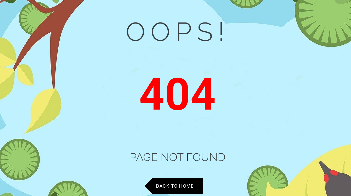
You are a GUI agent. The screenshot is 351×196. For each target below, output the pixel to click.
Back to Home (175, 186)
